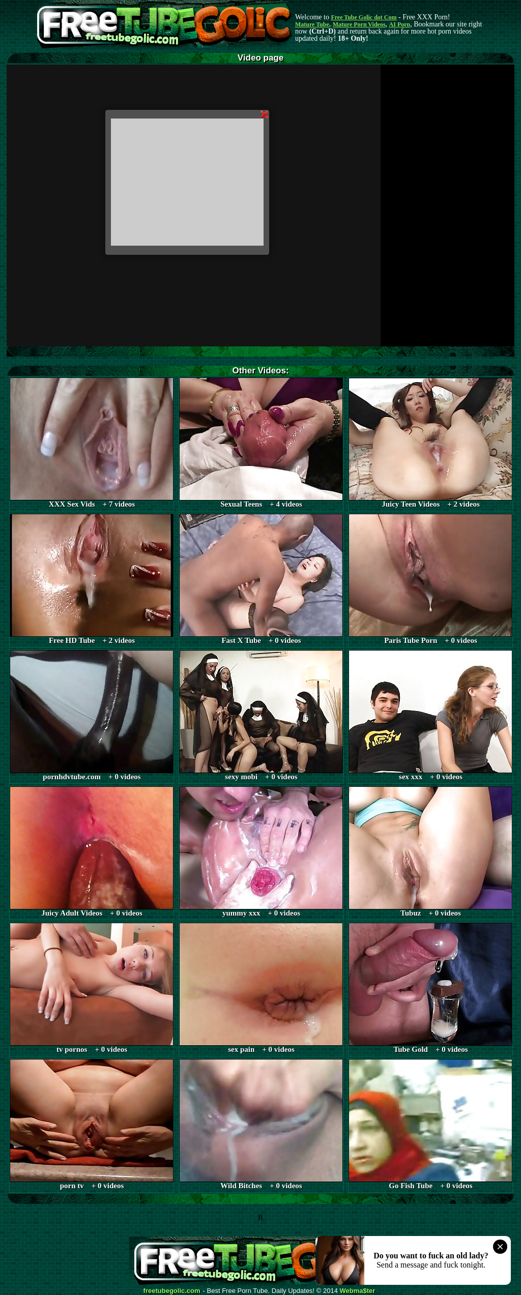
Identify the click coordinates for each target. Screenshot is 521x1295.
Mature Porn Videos (359, 24)
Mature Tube (312, 24)
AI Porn (400, 24)
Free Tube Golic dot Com (363, 17)
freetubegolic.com (171, 1290)
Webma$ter (357, 1290)
